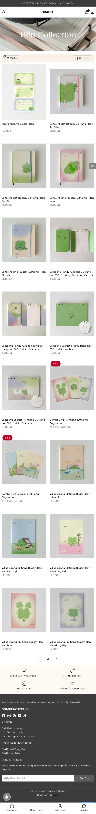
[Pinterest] (14, 715)
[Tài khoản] (92, 11)
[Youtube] (19, 715)
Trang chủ (12, 807)
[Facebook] (4, 715)
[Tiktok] (25, 715)
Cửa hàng (60, 807)
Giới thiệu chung (12, 728)
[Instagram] (9, 715)
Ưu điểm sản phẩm (13, 732)
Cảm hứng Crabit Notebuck (18, 736)
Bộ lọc (11, 57)
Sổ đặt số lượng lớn (13, 749)
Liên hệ (84, 807)
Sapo (56, 794)
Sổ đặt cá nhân (11, 753)
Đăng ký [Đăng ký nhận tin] (84, 778)
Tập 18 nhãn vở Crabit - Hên (18, 123)
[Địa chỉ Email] (48, 778)
